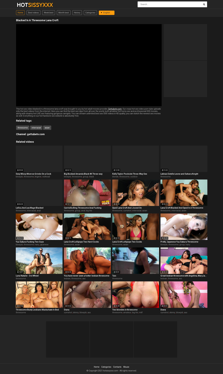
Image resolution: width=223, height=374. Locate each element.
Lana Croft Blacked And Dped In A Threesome (181, 208)
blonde (115, 176)
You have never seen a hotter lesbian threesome (86, 276)
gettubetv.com (36, 134)
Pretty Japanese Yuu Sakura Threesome (179, 242)
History (77, 12)
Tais (114, 276)
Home (20, 12)
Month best (63, 12)
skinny (76, 312)
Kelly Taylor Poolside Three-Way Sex (129, 174)
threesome (23, 128)
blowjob (19, 176)
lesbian (67, 278)
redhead (46, 176)
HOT (24, 4)
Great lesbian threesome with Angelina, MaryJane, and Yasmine (183, 276)
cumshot (127, 210)
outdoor (134, 176)
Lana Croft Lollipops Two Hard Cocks (81, 242)
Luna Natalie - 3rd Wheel (27, 276)
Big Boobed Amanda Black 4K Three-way (83, 174)
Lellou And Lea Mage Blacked (29, 208)
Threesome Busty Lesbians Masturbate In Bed (37, 310)
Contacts (117, 367)
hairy (37, 244)
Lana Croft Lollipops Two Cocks (127, 242)
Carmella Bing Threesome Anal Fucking (82, 208)
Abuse (126, 367)
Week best (48, 12)
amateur (127, 312)
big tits (89, 210)
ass (84, 278)
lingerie (38, 176)
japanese (44, 244)
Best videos (33, 12)
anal (39, 210)
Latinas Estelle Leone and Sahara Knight (179, 174)
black (91, 176)
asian (47, 128)
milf (141, 312)
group (85, 176)
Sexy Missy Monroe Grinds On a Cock (33, 174)
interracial (36, 128)
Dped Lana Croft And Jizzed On (127, 208)
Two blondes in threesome (124, 310)
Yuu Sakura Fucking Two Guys (30, 242)
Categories (90, 12)
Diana (66, 310)
